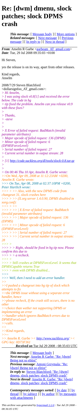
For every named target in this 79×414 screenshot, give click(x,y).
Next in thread (54, 41)
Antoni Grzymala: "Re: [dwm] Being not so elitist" (39, 366)
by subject (30, 394)
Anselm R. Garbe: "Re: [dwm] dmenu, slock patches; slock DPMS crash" (41, 381)
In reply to (33, 41)
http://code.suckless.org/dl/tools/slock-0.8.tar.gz (42, 160)
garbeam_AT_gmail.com (53, 49)
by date (62, 390)
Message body (42, 34)
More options (66, 34)
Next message (47, 38)
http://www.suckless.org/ (52, 338)
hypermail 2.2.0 (45, 405)
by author (48, 394)
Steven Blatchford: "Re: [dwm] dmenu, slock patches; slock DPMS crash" (39, 373)
